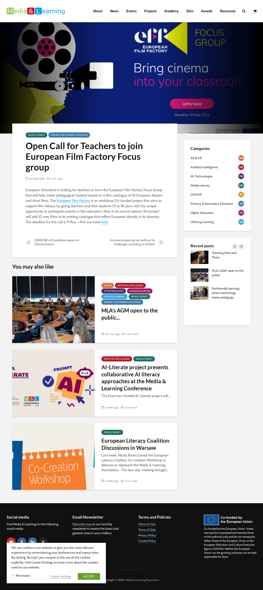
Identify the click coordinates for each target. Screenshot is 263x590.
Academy (171, 11)
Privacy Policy (147, 535)
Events (131, 11)
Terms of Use (146, 524)
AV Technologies (113, 291)
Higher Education (139, 291)
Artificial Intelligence (130, 285)
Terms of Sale (147, 530)
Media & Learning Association (142, 580)
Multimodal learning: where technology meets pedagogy (226, 292)
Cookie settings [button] (60, 576)
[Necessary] (13, 575)
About (98, 11)
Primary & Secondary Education (69, 135)
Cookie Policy (147, 541)
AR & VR (107, 285)
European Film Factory (73, 201)
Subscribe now (82, 524)
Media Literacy (36, 135)
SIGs (189, 11)
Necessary (23, 576)
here (104, 222)
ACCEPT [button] (89, 576)
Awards (206, 11)
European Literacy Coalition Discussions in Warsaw (135, 444)
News (114, 11)
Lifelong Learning (114, 296)
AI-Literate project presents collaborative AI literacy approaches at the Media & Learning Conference (134, 377)
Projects (150, 11)
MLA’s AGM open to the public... (129, 313)
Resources (228, 11)
